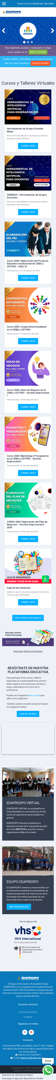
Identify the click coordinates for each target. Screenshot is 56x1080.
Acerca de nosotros (28, 1012)
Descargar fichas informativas (28, 651)
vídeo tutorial (34, 695)
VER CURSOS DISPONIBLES (28, 618)
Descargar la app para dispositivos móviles (22, 1078)
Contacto (28, 1017)
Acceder (49, 3)
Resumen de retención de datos (17, 1075)
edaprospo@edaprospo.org (33, 1058)
